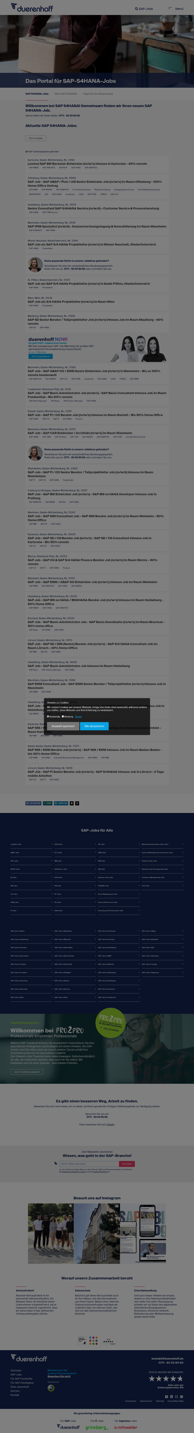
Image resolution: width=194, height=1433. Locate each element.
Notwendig (53, 716)
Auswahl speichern (63, 726)
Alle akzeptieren (94, 726)
